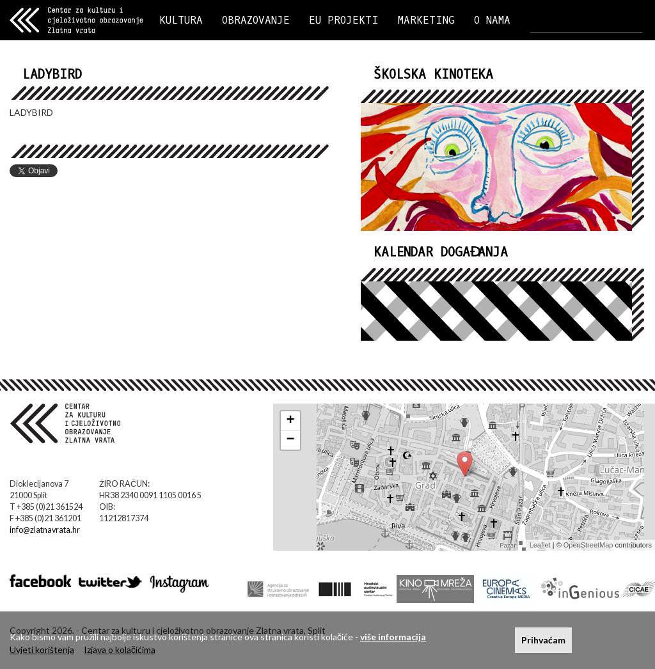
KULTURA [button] (181, 20)
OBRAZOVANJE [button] (256, 20)
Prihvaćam (543, 639)
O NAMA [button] (492, 20)
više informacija (393, 636)
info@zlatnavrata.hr (45, 530)
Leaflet (540, 545)
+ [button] (291, 420)
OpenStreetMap (588, 545)
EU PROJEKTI (344, 20)
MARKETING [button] (426, 20)
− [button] (291, 440)
